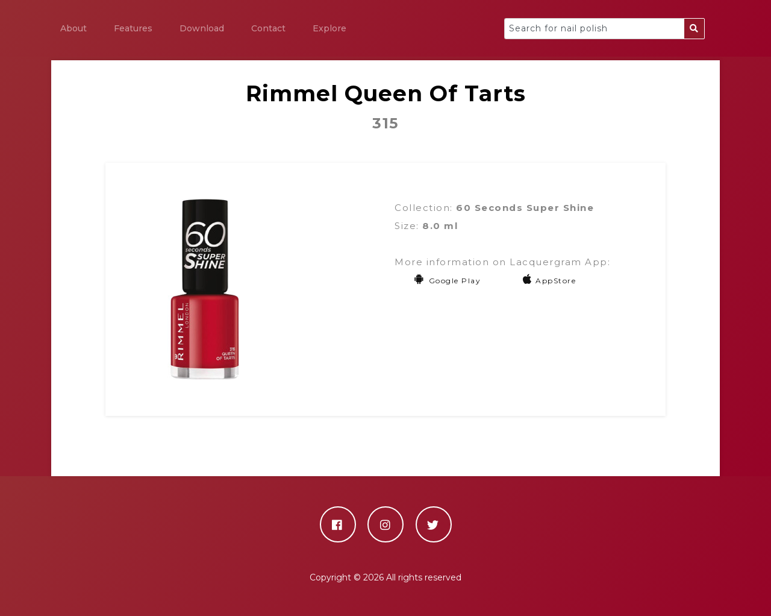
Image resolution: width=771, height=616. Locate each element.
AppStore (549, 280)
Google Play (447, 280)
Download (201, 28)
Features (133, 28)
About (73, 28)
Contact (268, 28)
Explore (329, 28)
